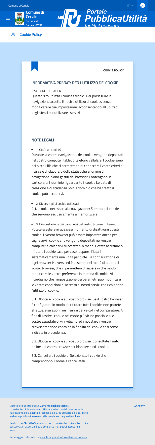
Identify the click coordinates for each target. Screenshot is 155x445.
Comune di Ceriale (18, 5)
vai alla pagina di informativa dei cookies (63, 437)
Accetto (139, 406)
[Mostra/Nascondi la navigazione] (8, 18)
